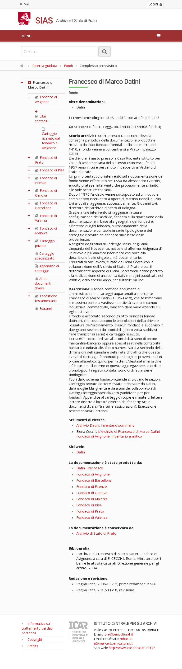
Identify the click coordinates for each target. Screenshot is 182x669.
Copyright (32, 639)
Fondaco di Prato (90, 511)
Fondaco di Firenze (46, 180)
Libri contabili (41, 118)
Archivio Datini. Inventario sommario (105, 425)
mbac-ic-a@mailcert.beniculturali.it (113, 640)
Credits (30, 646)
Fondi (68, 65)
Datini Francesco (89, 468)
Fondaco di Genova (46, 193)
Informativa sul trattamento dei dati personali (37, 628)
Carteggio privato (45, 243)
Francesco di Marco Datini (40, 85)
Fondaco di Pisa (49, 170)
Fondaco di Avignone (46, 99)
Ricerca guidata (44, 65)
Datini (81, 452)
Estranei (43, 308)
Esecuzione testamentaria (46, 298)
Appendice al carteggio (47, 268)
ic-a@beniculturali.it (118, 634)
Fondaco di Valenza (46, 218)
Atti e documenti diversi (43, 283)
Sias (24, 4)
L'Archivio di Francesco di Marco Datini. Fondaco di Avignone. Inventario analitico (118, 433)
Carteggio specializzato (45, 255)
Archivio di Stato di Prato (96, 533)
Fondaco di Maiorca (46, 230)
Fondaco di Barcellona (46, 205)
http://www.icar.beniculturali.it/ (132, 647)
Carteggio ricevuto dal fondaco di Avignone (51, 138)
